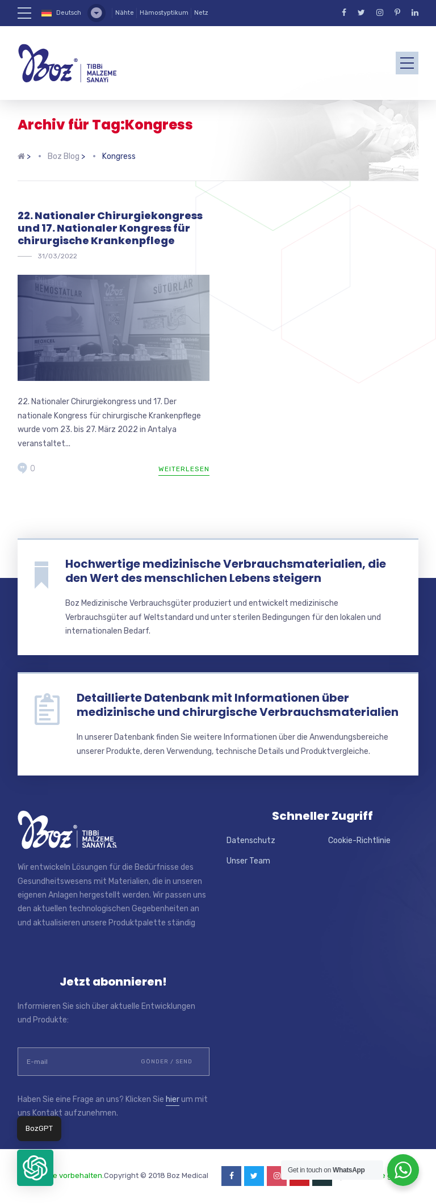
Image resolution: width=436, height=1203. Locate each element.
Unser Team (248, 861)
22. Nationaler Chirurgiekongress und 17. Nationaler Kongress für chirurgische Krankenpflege (110, 227)
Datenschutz (251, 840)
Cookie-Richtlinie (359, 840)
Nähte (124, 12)
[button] (35, 1168)
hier (172, 1099)
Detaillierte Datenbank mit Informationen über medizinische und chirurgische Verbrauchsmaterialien (238, 705)
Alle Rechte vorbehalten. (61, 1175)
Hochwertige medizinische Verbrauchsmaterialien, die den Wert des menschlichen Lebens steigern (225, 571)
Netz (201, 12)
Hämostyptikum (164, 12)
